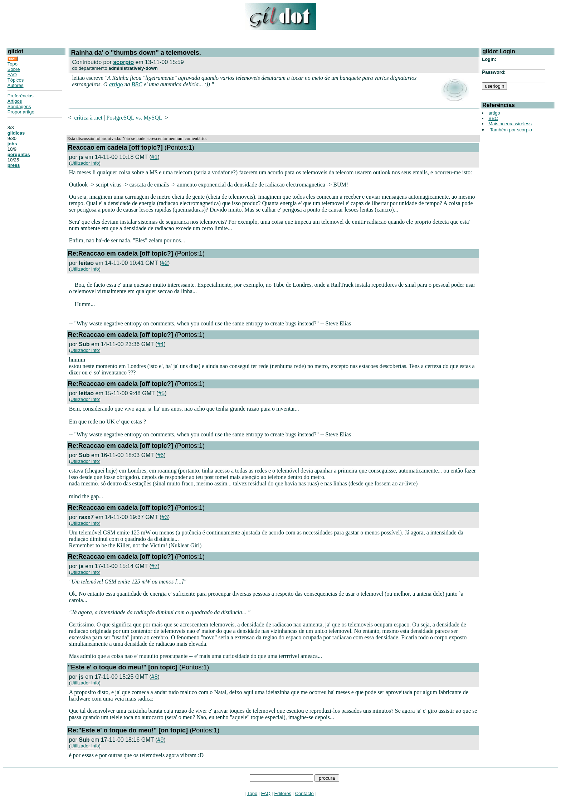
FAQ (12, 74)
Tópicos (16, 80)
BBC (137, 84)
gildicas (16, 133)
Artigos (15, 101)
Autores (16, 85)
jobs (12, 143)
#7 (154, 566)
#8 (154, 677)
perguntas (19, 154)
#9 (160, 740)
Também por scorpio (511, 129)
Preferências (21, 95)
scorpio (123, 62)
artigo (116, 84)
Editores (282, 793)
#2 (164, 263)
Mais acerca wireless (510, 123)
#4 (160, 344)
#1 (154, 157)
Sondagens (19, 106)
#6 (160, 455)
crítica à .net (88, 118)
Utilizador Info (84, 163)
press (14, 165)
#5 (161, 393)
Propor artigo (21, 112)
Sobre (14, 69)
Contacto (304, 793)
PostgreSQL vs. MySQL (134, 118)
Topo (13, 64)
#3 (164, 517)
